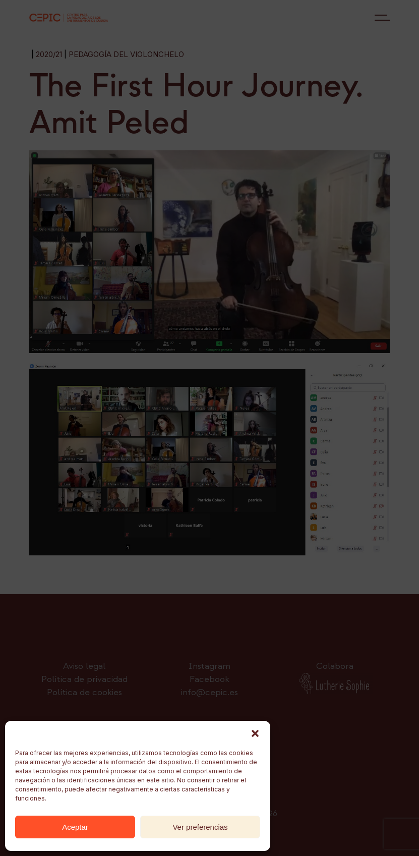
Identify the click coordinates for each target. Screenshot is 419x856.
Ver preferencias (199, 827)
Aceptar (75, 827)
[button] (255, 733)
